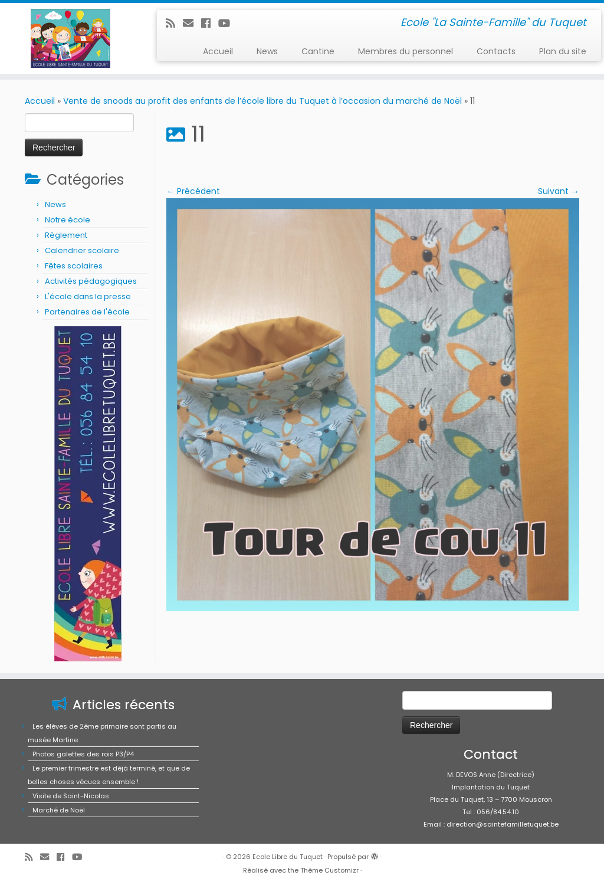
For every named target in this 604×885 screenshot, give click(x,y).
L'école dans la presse (88, 296)
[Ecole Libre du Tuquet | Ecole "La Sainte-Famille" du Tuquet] (71, 38)
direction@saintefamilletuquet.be (503, 824)
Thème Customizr (329, 870)
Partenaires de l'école (87, 311)
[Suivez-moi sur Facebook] (209, 23)
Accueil (218, 51)
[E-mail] (192, 23)
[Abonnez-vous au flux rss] (174, 23)
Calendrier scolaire (82, 250)
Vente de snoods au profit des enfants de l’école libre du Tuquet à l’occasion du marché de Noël (262, 101)
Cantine (317, 51)
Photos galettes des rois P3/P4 (83, 754)
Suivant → (558, 191)
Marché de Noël (58, 810)
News (267, 51)
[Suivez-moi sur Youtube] (228, 23)
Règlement (66, 235)
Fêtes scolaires (74, 265)
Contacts (496, 51)
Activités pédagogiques (91, 281)
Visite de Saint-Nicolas (70, 796)
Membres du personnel (405, 51)
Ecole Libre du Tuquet (287, 856)
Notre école (67, 219)
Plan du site (562, 51)
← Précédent (193, 191)
